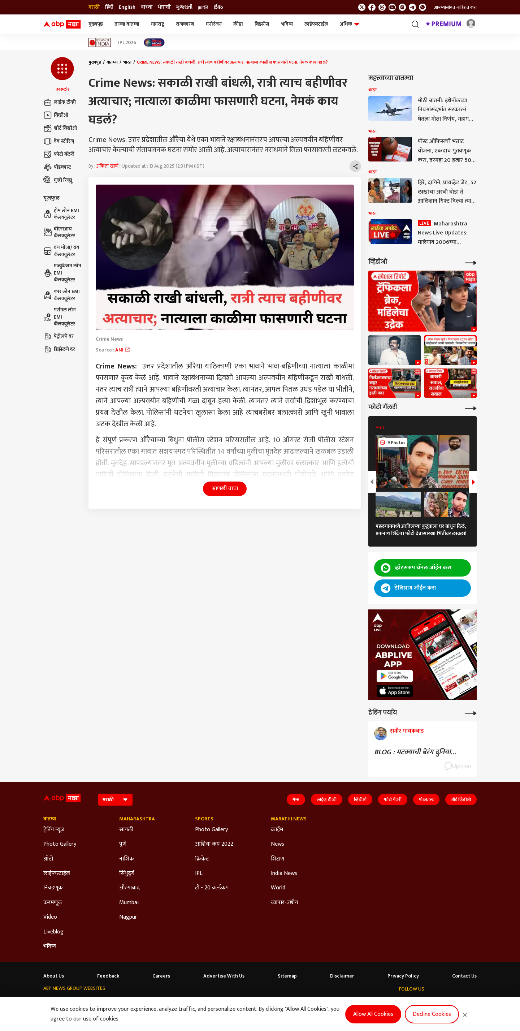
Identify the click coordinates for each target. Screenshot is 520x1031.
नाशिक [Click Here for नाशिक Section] (126, 859)
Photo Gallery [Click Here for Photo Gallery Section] (59, 844)
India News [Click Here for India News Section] (284, 873)
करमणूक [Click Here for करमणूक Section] (52, 903)
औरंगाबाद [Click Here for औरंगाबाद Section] (129, 888)
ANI (122, 350)
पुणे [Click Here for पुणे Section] (122, 844)
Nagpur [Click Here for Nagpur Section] (128, 917)
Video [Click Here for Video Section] (50, 917)
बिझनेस (262, 24)
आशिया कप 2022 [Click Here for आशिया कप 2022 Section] (214, 844)
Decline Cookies (432, 1014)
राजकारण (185, 24)
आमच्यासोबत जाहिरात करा (455, 7)
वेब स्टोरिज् (58, 141)
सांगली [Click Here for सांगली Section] (126, 830)
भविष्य (287, 24)
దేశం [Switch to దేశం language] (218, 7)
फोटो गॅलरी (58, 154)
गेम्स (295, 799)
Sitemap (287, 976)
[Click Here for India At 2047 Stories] (154, 42)
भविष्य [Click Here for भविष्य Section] (49, 946)
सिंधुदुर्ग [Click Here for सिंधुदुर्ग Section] (126, 873)
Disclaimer (342, 976)
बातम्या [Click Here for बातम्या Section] (49, 818)
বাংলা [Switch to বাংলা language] (146, 7)
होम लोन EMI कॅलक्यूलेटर (61, 214)
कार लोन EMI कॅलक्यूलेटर (61, 295)
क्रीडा (238, 24)
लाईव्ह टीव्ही (59, 102)
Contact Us (464, 976)
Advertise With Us (223, 976)
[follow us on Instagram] (402, 7)
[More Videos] (471, 262)
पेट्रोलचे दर (58, 336)
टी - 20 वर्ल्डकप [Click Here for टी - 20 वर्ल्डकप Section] (212, 888)
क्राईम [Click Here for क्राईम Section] (277, 830)
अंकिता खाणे (107, 166)
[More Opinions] (471, 712)
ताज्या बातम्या (126, 24)
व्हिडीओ (55, 115)
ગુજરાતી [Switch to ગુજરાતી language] (184, 7)
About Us (53, 976)
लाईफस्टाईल (316, 24)
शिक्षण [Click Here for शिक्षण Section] (277, 859)
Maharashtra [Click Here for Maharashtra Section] (137, 818)
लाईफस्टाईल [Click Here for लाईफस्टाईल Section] (56, 873)
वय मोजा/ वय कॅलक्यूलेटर (61, 251)
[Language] (115, 800)
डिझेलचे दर (59, 349)
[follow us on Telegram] (412, 7)
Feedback (108, 976)
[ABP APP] (395, 676)
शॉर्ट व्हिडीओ (60, 128)
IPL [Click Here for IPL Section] (199, 873)
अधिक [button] (349, 24)
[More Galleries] (471, 407)
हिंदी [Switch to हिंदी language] (109, 7)
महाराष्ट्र (157, 24)
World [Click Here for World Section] (278, 888)
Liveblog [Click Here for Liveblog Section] (53, 932)
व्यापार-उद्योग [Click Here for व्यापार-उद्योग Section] (284, 903)
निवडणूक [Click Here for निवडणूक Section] (53, 888)
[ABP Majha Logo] (62, 24)
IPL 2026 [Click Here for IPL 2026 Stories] (127, 42)
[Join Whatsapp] (422, 7)
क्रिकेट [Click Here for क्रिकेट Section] (202, 859)
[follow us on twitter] (362, 7)
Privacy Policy (403, 976)
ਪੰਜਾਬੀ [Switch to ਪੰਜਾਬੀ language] (164, 7)
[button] (62, 74)
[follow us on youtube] (392, 7)
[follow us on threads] (382, 7)
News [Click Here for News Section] (277, 844)
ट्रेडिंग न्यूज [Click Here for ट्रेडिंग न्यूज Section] (53, 830)
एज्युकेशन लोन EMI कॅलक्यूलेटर (62, 273)
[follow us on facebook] (372, 7)
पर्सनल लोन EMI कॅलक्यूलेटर (59, 317)
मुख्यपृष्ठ (95, 24)
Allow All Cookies (373, 1014)
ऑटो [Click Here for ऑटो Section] (48, 859)
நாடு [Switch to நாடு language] (203, 7)
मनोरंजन (214, 24)
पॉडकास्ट (57, 167)
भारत (127, 62)
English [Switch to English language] (127, 7)
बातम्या (112, 62)
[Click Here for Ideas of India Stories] (99, 42)
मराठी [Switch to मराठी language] (94, 7)
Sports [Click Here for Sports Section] (204, 818)
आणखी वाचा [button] (225, 488)
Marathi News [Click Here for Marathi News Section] (289, 818)
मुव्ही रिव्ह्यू (57, 180)
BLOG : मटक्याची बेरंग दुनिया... (415, 752)
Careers (161, 976)
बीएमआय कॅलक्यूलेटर (59, 232)
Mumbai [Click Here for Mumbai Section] (129, 903)
